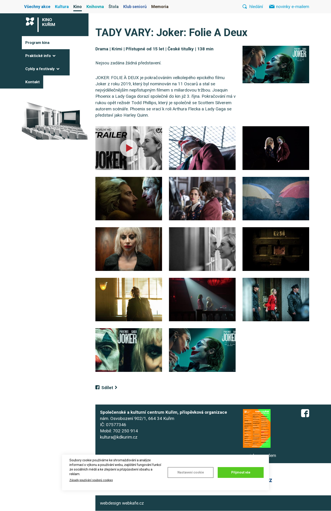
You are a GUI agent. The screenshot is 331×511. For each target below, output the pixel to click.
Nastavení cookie (190, 472)
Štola (113, 6)
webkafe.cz (133, 503)
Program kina (37, 42)
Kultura (62, 6)
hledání (256, 6)
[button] (276, 64)
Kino (77, 6)
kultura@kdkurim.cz (118, 437)
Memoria (159, 6)
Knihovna (95, 6)
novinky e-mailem (292, 6)
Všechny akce (37, 6)
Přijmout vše (240, 472)
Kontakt (32, 82)
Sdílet (107, 387)
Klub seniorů (135, 6)
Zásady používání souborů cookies (91, 480)
